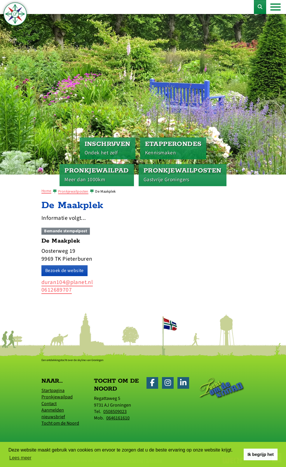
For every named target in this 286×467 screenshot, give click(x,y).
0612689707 (56, 290)
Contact (49, 403)
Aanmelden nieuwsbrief (53, 413)
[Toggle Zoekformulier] (260, 7)
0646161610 (118, 418)
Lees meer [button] (20, 457)
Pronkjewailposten (73, 191)
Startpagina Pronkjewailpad (57, 393)
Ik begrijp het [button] (260, 454)
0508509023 (115, 411)
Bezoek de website (64, 270)
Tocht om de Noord (60, 423)
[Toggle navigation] (275, 7)
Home (46, 191)
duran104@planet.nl (67, 282)
